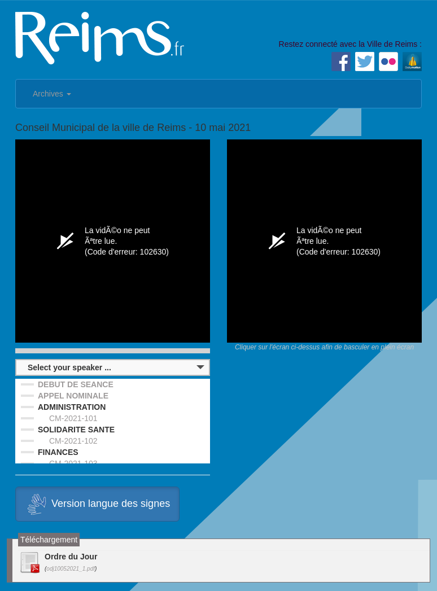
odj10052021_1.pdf (70, 569)
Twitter (364, 61)
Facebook (341, 61)
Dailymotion (412, 61)
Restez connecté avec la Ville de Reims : (350, 44)
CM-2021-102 (73, 440)
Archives (52, 93)
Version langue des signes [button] (97, 504)
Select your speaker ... (69, 367)
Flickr (388, 61)
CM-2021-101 (73, 418)
